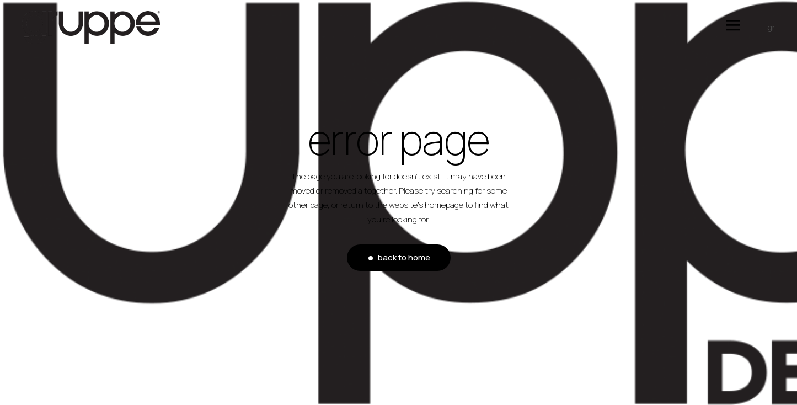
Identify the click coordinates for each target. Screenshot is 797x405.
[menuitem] (765, 27)
